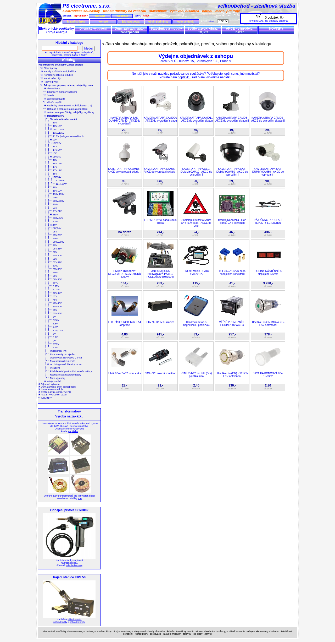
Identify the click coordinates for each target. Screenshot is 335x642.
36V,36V (57, 279)
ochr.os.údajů (185, 21)
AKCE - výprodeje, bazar (239, 30)
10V (55, 122)
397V (55, 282)
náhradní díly (60, 622)
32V (55, 259)
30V (55, 252)
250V (55, 238)
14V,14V (57, 150)
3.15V (56, 286)
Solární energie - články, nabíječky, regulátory (69, 112)
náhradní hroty (77, 622)
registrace (122, 15)
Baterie (49, 95)
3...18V (56, 289)
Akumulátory (52, 88)
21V (55, 207)
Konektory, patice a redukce (57, 75)
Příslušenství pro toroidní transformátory (71, 371)
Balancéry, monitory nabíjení (62, 92)
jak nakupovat (131, 21)
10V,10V (57, 126)
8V (54, 334)
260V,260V (58, 242)
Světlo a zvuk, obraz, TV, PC (202, 30)
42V (55, 296)
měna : (212, 21)
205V (55, 204)
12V (53, 139)
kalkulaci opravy (74, 565)
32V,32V (57, 262)
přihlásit (99, 15)
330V (55, 265)
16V (55, 160)
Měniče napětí (53, 102)
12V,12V (55, 143)
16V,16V (57, 163)
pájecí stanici (74, 619)
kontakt (103, 21)
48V (55, 299)
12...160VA (61, 184)
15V (53, 153)
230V (54, 214)
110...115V (57, 129)
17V (55, 167)
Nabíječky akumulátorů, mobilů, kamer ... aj (68, 105)
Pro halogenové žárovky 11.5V (64, 364)
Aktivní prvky (49, 68)
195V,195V (58, 194)
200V (55, 197)
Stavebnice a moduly (166, 28)
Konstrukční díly (51, 78)
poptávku (73, 431)
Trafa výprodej (57, 378)
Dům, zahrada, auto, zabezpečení (129, 30)
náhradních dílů (69, 563)
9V (54, 340)
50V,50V (57, 306)
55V (55, 310)
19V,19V (57, 190)
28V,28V (57, 248)
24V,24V (55, 228)
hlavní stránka (76, 21)
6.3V (55, 323)
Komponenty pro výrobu (62, 354)
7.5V (55, 327)
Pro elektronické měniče (62, 361)
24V (53, 225)
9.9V (55, 347)
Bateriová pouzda (54, 98)
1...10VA (60, 180)
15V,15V (55, 156)
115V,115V (58, 133)
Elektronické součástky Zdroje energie (56, 30)
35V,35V (57, 269)
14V (55, 146)
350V (55, 272)
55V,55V (57, 313)
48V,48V (57, 303)
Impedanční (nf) (58, 351)
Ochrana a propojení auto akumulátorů (67, 109)
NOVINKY (276, 28)
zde (82, 428)
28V (55, 245)
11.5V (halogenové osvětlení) (68, 136)
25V (55, 231)
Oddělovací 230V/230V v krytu (66, 357)
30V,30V (57, 255)
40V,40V (57, 293)
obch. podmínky (158, 21)
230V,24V (58, 218)
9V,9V (56, 344)
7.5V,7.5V (58, 330)
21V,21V (57, 211)
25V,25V (57, 235)
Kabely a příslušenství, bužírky (58, 71)
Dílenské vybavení (93, 28)
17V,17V (57, 170)
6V (54, 316)
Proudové (55, 368)
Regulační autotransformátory (65, 374)
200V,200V (58, 201)
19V (55, 187)
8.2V (55, 337)
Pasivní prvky (49, 81)
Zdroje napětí (52, 381)
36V (55, 276)
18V (55, 173)
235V (55, 221)
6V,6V (56, 320)
